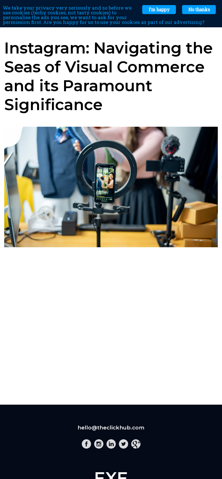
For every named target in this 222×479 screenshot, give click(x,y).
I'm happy (159, 9)
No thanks (199, 9)
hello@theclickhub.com (111, 427)
